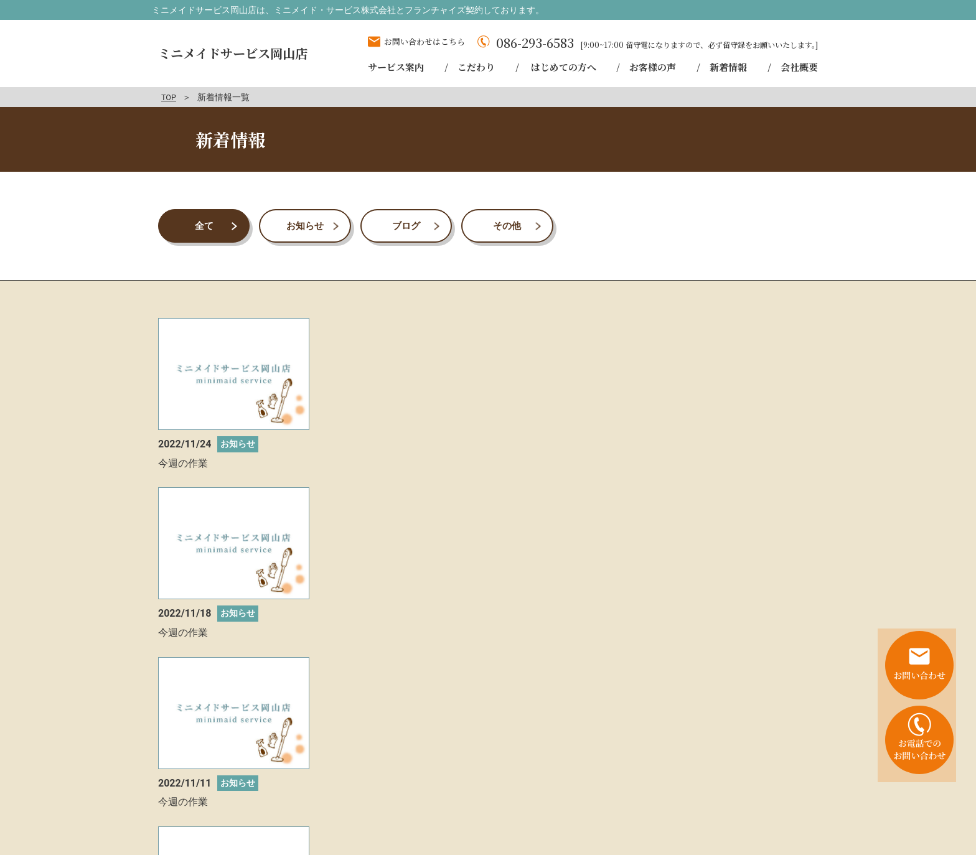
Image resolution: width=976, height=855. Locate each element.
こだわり (599, 793)
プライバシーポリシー (766, 807)
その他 (507, 225)
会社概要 (687, 807)
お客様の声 (736, 793)
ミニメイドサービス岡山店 (236, 53)
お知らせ (305, 225)
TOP (169, 97)
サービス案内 (538, 793)
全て (204, 225)
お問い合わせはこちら (424, 41)
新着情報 (793, 793)
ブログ (406, 225)
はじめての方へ (665, 793)
